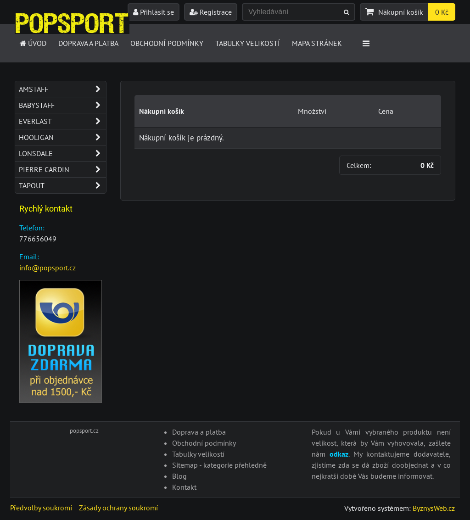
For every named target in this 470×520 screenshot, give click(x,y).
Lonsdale (62, 153)
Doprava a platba (88, 43)
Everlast (62, 121)
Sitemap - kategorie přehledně (219, 465)
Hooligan (62, 137)
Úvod (32, 43)
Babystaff (62, 105)
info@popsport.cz (47, 267)
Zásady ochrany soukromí (118, 507)
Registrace (211, 12)
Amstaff (62, 89)
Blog (179, 476)
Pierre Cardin (62, 169)
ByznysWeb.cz (434, 508)
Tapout (62, 185)
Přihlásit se (153, 12)
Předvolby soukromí (41, 507)
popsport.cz (84, 431)
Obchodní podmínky (166, 43)
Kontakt (184, 487)
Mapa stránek (317, 43)
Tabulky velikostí (247, 43)
